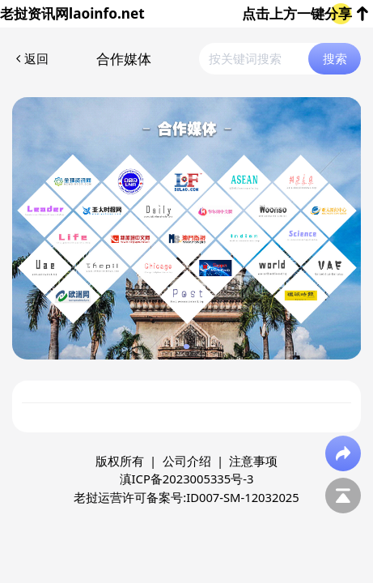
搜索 (335, 58)
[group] (187, 228)
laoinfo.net (107, 13)
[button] (186, 346)
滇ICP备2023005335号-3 (187, 478)
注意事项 (253, 461)
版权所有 (119, 461)
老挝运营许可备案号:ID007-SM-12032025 (186, 497)
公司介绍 (187, 461)
